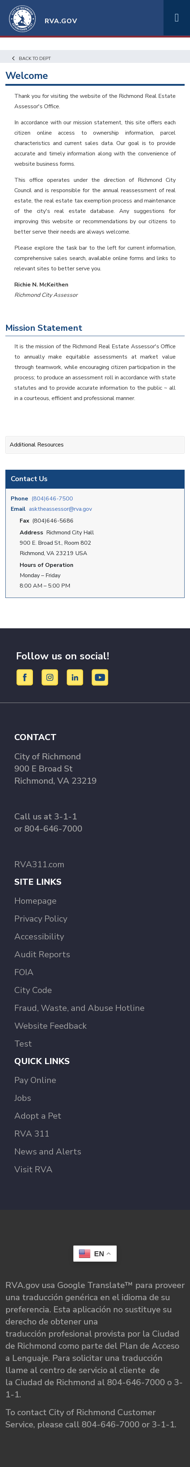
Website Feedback (50, 1026)
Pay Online (35, 1080)
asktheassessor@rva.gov (60, 509)
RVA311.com (39, 864)
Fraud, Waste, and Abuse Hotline (79, 1008)
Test (23, 1043)
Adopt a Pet (37, 1116)
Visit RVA (33, 1169)
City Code (33, 990)
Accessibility (39, 936)
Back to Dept (31, 58)
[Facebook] (26, 677)
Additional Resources (37, 445)
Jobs (22, 1098)
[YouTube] (100, 677)
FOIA (24, 972)
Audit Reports (42, 954)
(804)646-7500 (52, 499)
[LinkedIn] (76, 677)
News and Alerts (47, 1151)
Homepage (35, 901)
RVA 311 (31, 1133)
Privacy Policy (40, 918)
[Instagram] (51, 677)
